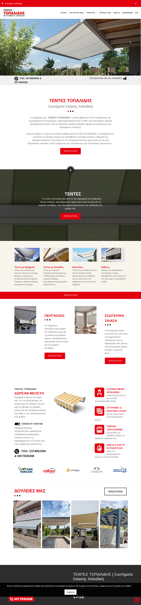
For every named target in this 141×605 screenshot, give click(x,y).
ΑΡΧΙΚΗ (64, 13)
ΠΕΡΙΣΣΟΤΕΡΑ (70, 151)
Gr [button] (136, 13)
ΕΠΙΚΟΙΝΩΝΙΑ (127, 13)
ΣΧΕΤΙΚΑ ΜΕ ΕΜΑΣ (76, 13)
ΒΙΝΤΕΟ (117, 13)
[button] (10, 42)
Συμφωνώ (70, 592)
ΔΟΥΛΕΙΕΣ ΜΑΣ (105, 13)
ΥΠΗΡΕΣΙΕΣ (91, 13)
